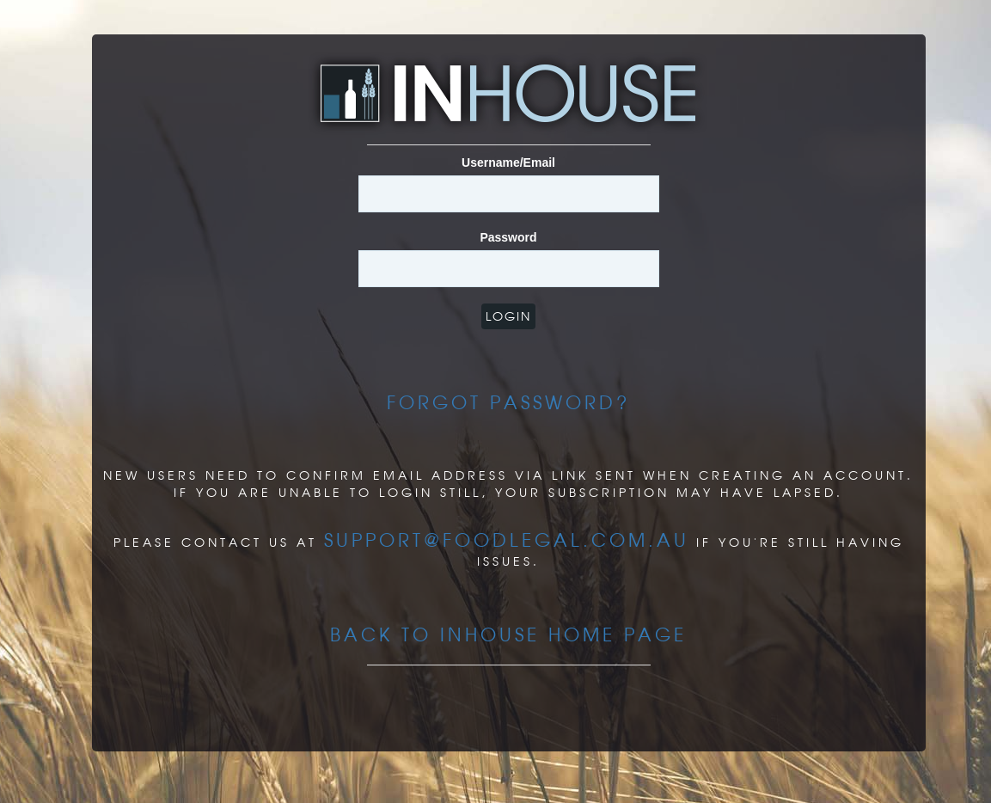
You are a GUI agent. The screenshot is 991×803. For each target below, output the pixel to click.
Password (508, 237)
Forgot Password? (508, 402)
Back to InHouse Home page (508, 634)
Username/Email (508, 162)
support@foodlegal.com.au (506, 540)
